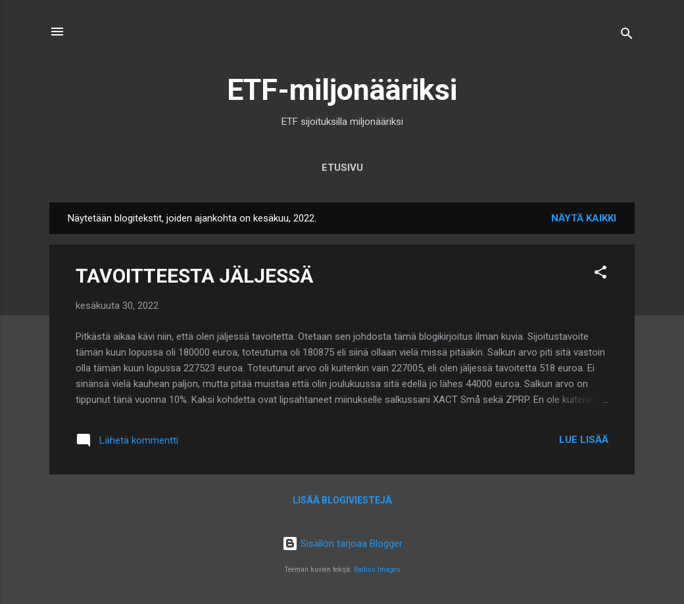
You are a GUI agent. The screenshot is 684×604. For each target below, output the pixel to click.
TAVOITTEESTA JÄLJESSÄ (194, 275)
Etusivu (342, 168)
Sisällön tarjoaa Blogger (342, 543)
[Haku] (627, 36)
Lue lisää (583, 440)
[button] (600, 274)
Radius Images (377, 569)
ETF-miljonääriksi (342, 89)
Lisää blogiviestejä (342, 500)
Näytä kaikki (583, 218)
